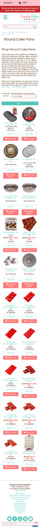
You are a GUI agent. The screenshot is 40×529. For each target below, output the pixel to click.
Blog (20, 513)
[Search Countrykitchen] (20, 26)
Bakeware (10, 32)
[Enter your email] (20, 524)
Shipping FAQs (20, 505)
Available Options (10, 176)
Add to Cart (10, 139)
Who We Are (20, 493)
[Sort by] (24, 96)
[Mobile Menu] (5, 17)
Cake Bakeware (21, 32)
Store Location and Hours (20, 497)
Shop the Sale (30, 10)
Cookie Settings (20, 503)
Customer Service (20, 507)
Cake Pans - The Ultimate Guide (14, 87)
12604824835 (20, 490)
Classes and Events (20, 499)
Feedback (20, 501)
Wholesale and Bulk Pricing (20, 495)
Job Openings (20, 509)
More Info (10, 134)
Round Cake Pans (8, 34)
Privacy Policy (20, 511)
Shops (4, 32)
